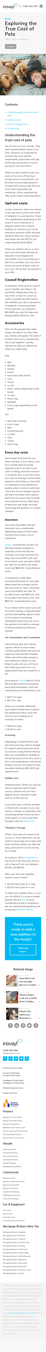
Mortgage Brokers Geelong (14, 1246)
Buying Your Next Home (12, 1121)
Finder (8, 544)
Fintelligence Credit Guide (13, 1080)
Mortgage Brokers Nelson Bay (15, 1263)
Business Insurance (10, 1188)
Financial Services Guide (12, 1068)
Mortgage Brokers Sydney (13, 1273)
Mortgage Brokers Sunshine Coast (17, 1270)
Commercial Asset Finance (14, 1220)
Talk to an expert (23, 950)
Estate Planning (9, 1163)
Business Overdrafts (11, 1185)
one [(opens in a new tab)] (24, 899)
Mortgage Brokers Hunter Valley (16, 1253)
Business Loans (9, 1178)
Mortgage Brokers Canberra (14, 1239)
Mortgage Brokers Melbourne (14, 1259)
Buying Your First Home (12, 1117)
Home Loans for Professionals (15, 1131)
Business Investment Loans (14, 1181)
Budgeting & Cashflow (12, 1166)
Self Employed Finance (12, 1134)
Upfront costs (14, 119)
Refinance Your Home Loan (14, 1127)
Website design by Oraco (13, 1088)
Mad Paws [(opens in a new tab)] (29, 821)
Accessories (13, 128)
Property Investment (11, 1124)
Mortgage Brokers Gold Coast (15, 1249)
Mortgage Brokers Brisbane (14, 1235)
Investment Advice (10, 1160)
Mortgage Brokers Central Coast (16, 1242)
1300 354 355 (30, 6)
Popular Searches (10, 1093)
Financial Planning (10, 1153)
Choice (22, 680)
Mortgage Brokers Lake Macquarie (17, 1256)
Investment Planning (11, 1192)
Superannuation (9, 1149)
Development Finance (11, 1195)
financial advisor (24, 909)
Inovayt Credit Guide (11, 1073)
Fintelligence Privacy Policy (13, 1083)
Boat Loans (7, 1214)
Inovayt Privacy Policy (11, 1075)
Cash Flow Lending (10, 1199)
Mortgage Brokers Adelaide (14, 1232)
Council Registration (17, 124)
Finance (10, 46)
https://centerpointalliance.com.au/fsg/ (22, 1313)
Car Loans (7, 1210)
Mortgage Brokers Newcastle (15, 1266)
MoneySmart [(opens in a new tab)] (31, 857)
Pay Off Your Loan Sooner (13, 1138)
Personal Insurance (10, 1156)
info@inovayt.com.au (11, 1053)
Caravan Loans (9, 1217)
